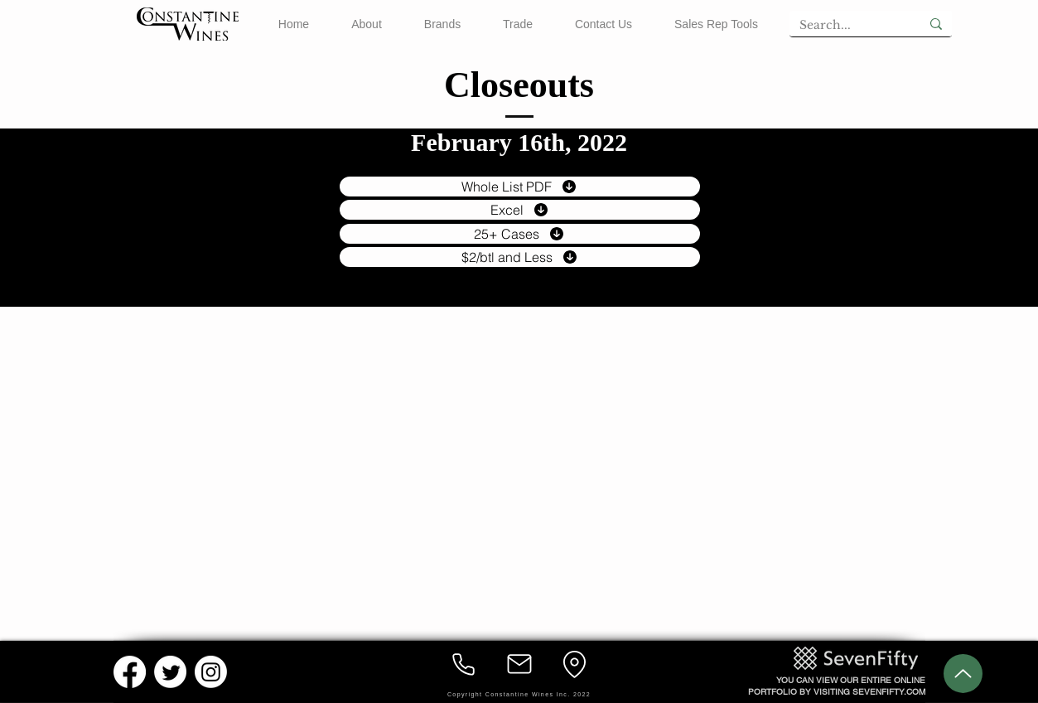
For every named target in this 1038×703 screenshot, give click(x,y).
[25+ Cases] (520, 233)
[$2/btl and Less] (520, 257)
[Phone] (463, 664)
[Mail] (519, 664)
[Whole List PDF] (520, 186)
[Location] (574, 664)
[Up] (963, 673)
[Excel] (520, 209)
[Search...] (842, 26)
